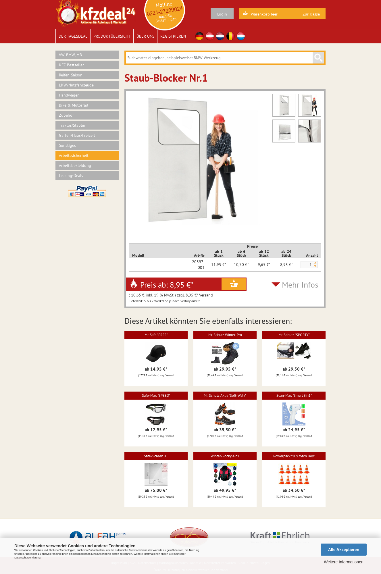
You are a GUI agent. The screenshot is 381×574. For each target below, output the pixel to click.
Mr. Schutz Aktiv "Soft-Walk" (225, 395)
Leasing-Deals (71, 175)
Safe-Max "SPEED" (156, 395)
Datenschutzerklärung (27, 557)
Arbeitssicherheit (73, 155)
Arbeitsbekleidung (75, 165)
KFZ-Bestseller (71, 65)
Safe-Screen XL (156, 456)
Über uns (145, 36)
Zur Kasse (311, 14)
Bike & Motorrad (73, 105)
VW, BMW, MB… (72, 54)
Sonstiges (67, 145)
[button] (315, 263)
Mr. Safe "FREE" (156, 334)
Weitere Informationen (343, 562)
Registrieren (173, 36)
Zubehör (66, 115)
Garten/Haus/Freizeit (77, 135)
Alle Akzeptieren (343, 549)
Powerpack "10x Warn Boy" (294, 456)
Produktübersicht (111, 36)
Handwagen (69, 95)
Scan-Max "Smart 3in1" (294, 395)
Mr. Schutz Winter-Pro (225, 334)
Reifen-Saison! (71, 75)
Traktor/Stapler (72, 125)
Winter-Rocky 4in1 (225, 456)
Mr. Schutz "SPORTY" (294, 334)
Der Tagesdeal (73, 36)
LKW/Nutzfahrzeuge (76, 85)
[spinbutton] (306, 265)
